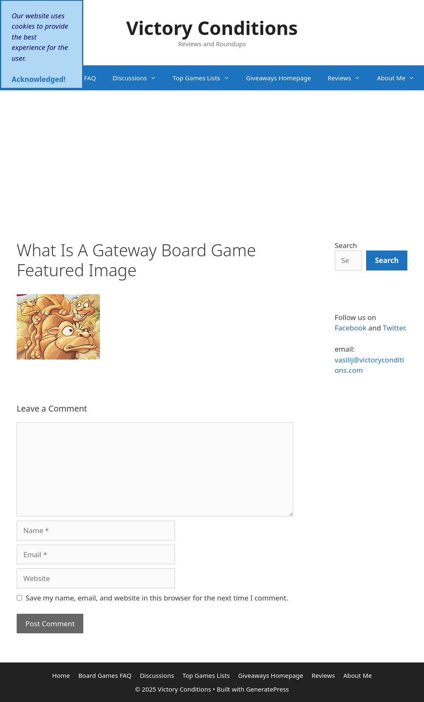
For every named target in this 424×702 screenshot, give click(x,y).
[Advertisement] (212, 152)
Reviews (348, 77)
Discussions (138, 77)
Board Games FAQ (69, 78)
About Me (400, 77)
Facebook (351, 327)
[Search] (386, 260)
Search (346, 245)
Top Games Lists (205, 77)
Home (17, 78)
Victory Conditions (212, 27)
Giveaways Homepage (278, 78)
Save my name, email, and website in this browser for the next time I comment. (157, 598)
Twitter (394, 327)
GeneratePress (267, 689)
